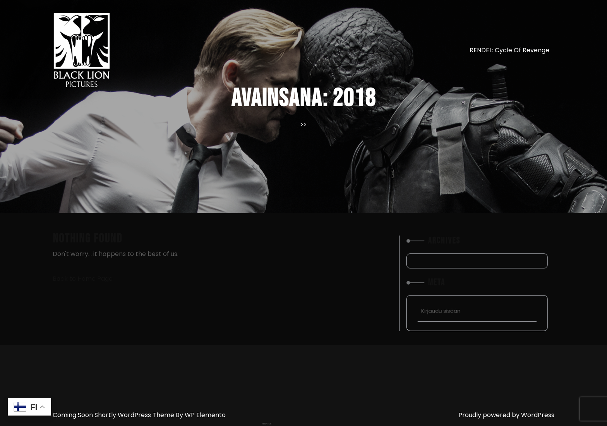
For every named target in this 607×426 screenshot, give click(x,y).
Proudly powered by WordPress (506, 415)
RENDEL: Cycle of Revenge (509, 50)
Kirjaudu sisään (448, 304)
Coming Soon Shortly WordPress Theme (114, 415)
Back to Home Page (83, 278)
